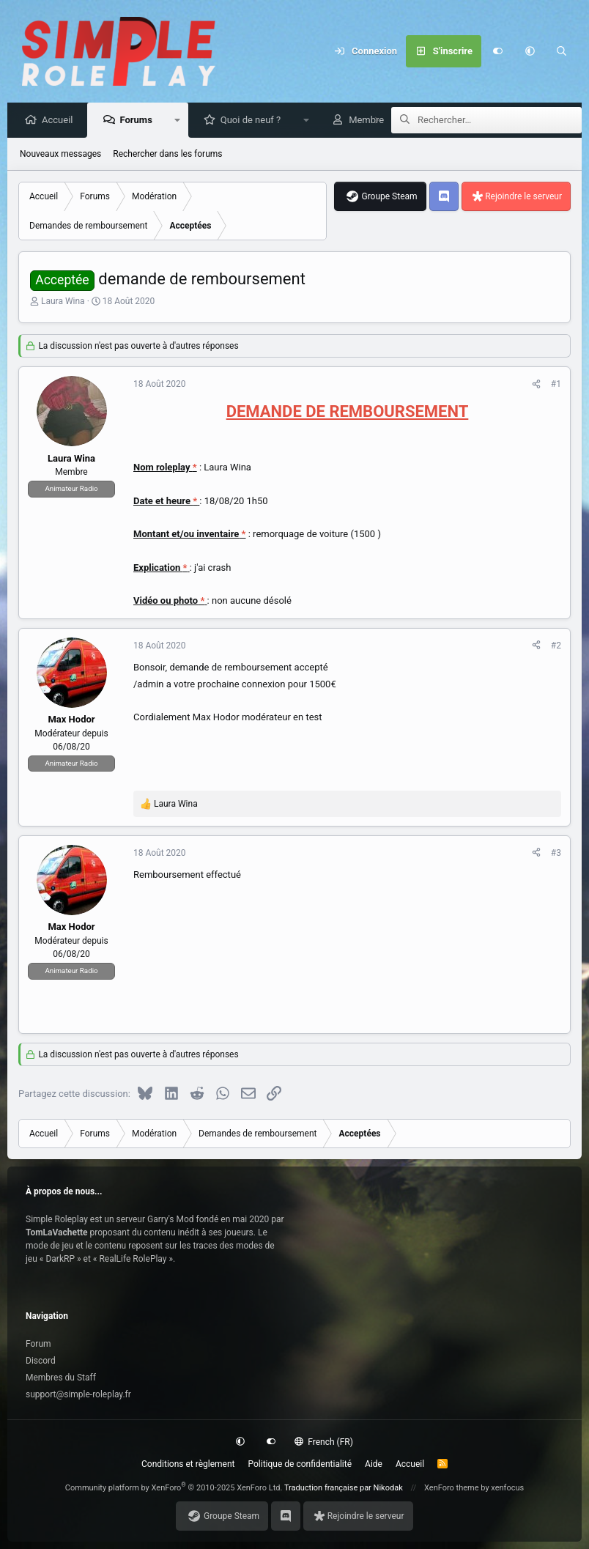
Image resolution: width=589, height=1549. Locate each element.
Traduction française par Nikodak (343, 1488)
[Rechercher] (562, 51)
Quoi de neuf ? (254, 120)
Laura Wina (63, 302)
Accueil (60, 120)
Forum (38, 1344)
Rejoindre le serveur (523, 197)
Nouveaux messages (60, 154)
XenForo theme (451, 1488)
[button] (530, 51)
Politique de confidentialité (300, 1464)
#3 (556, 854)
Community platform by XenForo (174, 1488)
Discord (41, 1361)
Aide (373, 1464)
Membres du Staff (61, 1377)
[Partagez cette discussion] (536, 384)
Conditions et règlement (188, 1464)
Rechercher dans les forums (167, 154)
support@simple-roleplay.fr (78, 1394)
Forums (139, 120)
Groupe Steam (389, 197)
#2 (556, 646)
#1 (556, 385)
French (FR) (323, 1442)
